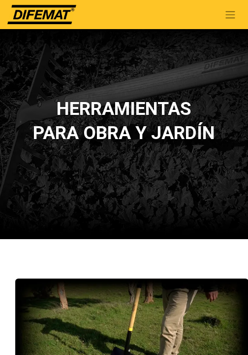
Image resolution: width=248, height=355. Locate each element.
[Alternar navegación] (230, 14)
